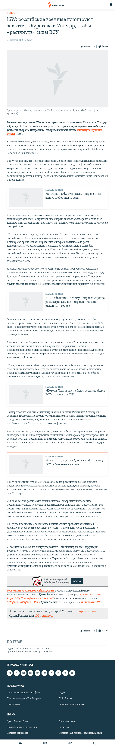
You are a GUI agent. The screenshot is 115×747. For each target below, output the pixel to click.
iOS (37, 615)
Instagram (25, 602)
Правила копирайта (17, 733)
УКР (70, 743)
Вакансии (64, 727)
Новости (12, 13)
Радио (62, 693)
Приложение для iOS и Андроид (24, 698)
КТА (45, 743)
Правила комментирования (22, 727)
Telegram (12, 602)
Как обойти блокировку (71, 704)
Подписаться (13, 704)
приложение (88, 611)
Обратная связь (67, 721)
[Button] (87, 46)
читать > (77, 581)
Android (47, 615)
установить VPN (90, 602)
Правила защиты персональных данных (80, 733)
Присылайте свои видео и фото (23, 693)
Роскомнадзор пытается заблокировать (30, 590)
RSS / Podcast (66, 698)
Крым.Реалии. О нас (17, 721)
